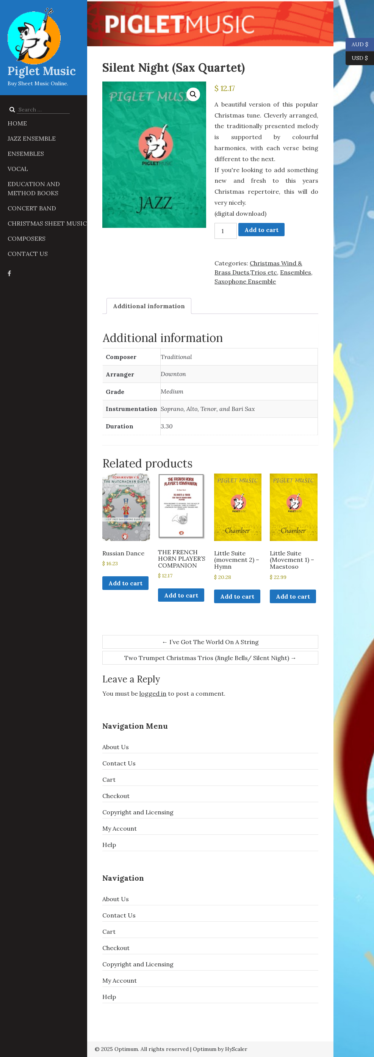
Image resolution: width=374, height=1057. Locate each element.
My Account (119, 828)
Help (109, 844)
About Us (115, 747)
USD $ (360, 58)
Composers (26, 238)
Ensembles (26, 153)
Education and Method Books (34, 188)
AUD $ (357, 45)
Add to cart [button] (125, 583)
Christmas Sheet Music (47, 223)
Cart (109, 779)
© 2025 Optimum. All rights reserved (142, 1049)
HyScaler (236, 1049)
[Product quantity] (225, 231)
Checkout (116, 796)
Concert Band (32, 208)
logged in (152, 693)
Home (17, 123)
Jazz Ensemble (32, 138)
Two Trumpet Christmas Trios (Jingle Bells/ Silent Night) (210, 658)
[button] (193, 94)
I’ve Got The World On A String (210, 642)
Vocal (18, 169)
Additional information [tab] (149, 306)
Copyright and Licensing (138, 812)
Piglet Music (42, 71)
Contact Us (28, 253)
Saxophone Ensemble (245, 281)
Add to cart (261, 230)
